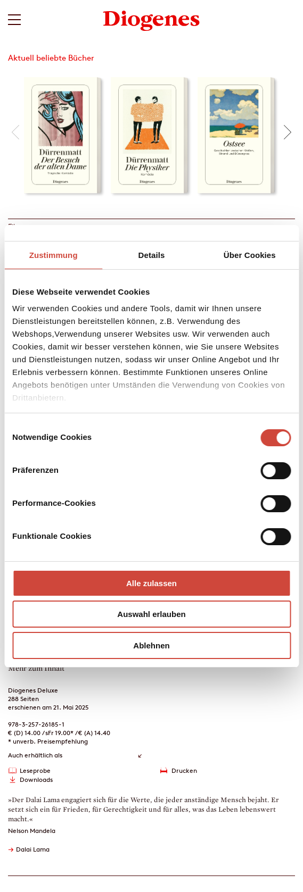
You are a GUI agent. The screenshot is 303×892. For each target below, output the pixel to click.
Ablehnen (151, 645)
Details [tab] (151, 255)
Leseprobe (35, 770)
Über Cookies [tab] (250, 255)
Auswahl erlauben (151, 614)
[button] (15, 132)
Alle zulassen (151, 583)
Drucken (184, 770)
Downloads (36, 779)
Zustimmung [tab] (53, 255)
